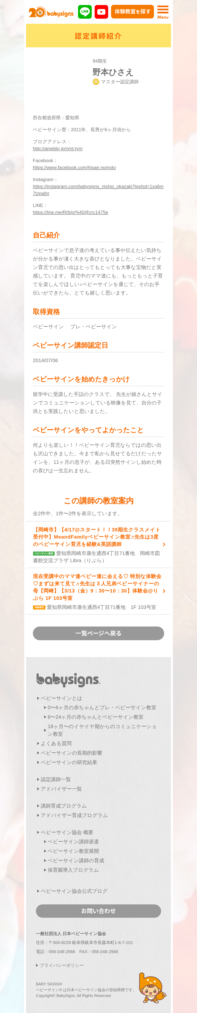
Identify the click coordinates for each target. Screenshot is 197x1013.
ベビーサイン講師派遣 (73, 841)
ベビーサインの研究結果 (69, 762)
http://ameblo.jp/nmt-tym (57, 148)
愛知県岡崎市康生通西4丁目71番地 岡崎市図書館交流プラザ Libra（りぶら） (98, 545)
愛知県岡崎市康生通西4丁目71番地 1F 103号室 (98, 591)
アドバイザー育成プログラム (74, 815)
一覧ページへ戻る (99, 633)
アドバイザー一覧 (61, 789)
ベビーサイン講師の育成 (76, 860)
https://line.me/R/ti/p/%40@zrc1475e (70, 212)
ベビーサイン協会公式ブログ (74, 891)
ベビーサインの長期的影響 (71, 753)
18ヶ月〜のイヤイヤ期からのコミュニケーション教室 (102, 730)
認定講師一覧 (56, 779)
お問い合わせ (98, 910)
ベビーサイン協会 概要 (67, 832)
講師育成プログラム (64, 806)
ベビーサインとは (61, 698)
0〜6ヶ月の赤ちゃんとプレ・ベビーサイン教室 (102, 707)
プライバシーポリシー (62, 965)
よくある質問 (56, 743)
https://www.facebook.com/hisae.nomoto (74, 167)
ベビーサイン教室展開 (73, 851)
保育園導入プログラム (73, 870)
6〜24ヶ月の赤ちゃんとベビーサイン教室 (96, 717)
